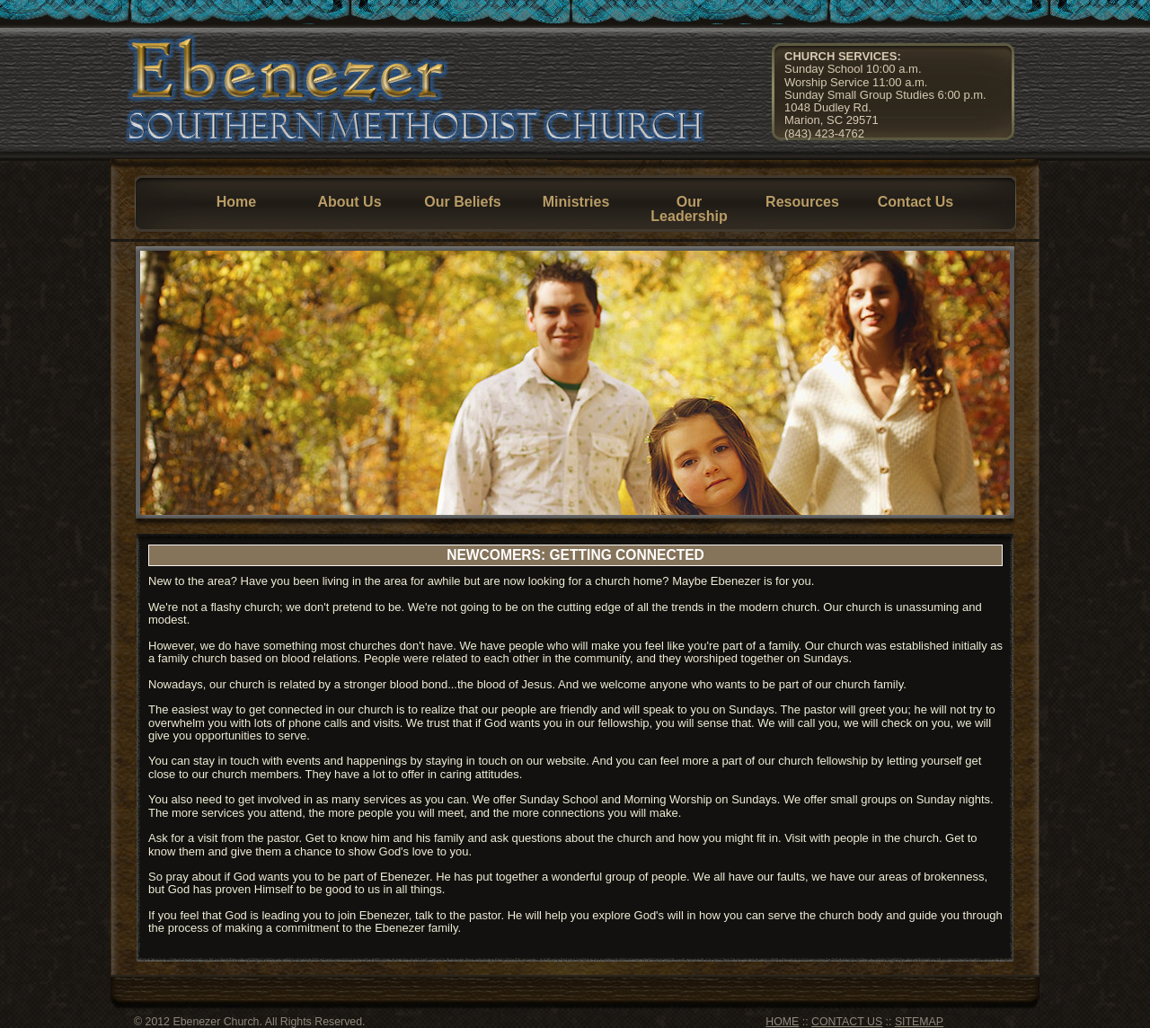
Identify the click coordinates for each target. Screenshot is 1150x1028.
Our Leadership (688, 209)
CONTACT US (846, 1021)
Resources (802, 201)
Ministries (576, 201)
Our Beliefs (462, 201)
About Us (349, 201)
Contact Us (915, 201)
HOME (782, 1021)
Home (236, 201)
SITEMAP (919, 1021)
